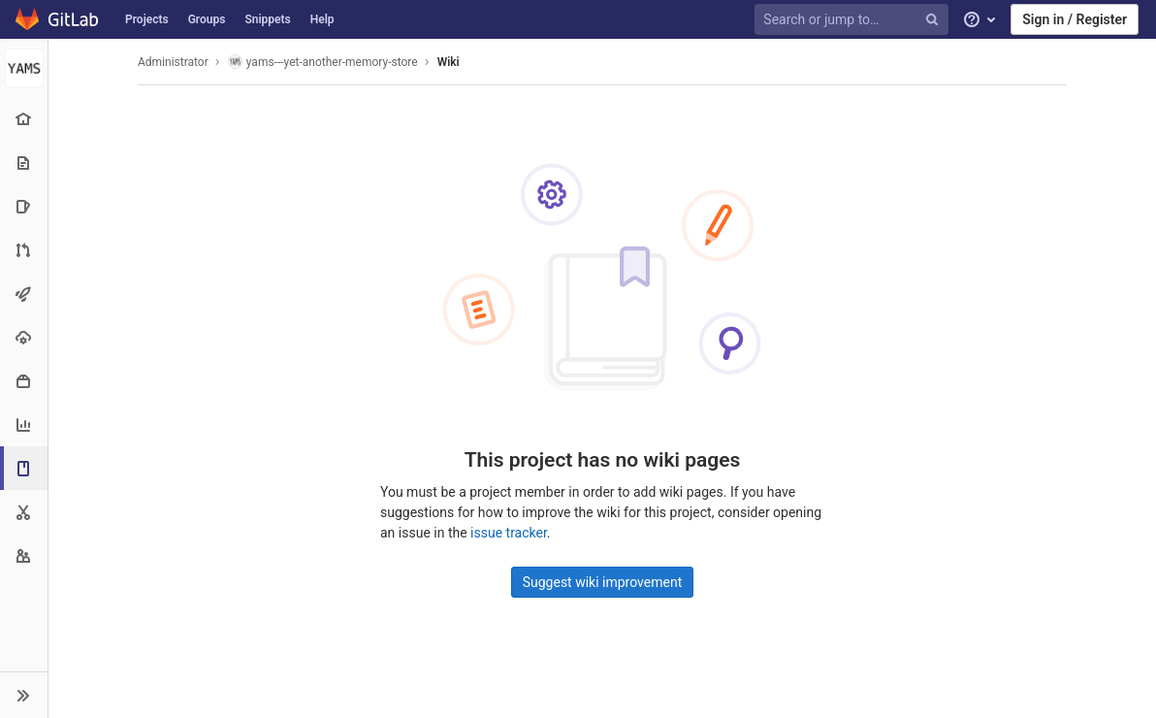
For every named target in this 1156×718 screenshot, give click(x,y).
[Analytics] (24, 424)
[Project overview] (24, 119)
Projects (147, 19)
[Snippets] (24, 512)
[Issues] (24, 206)
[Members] (24, 555)
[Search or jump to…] (854, 20)
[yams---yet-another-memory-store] (24, 68)
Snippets (267, 19)
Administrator (173, 62)
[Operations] (24, 337)
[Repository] (24, 162)
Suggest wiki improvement (603, 582)
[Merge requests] (24, 250)
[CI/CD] (24, 293)
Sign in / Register (1074, 19)
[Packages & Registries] (24, 381)
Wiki (448, 62)
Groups (207, 19)
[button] (24, 694)
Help (322, 19)
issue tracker (508, 532)
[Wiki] (26, 468)
